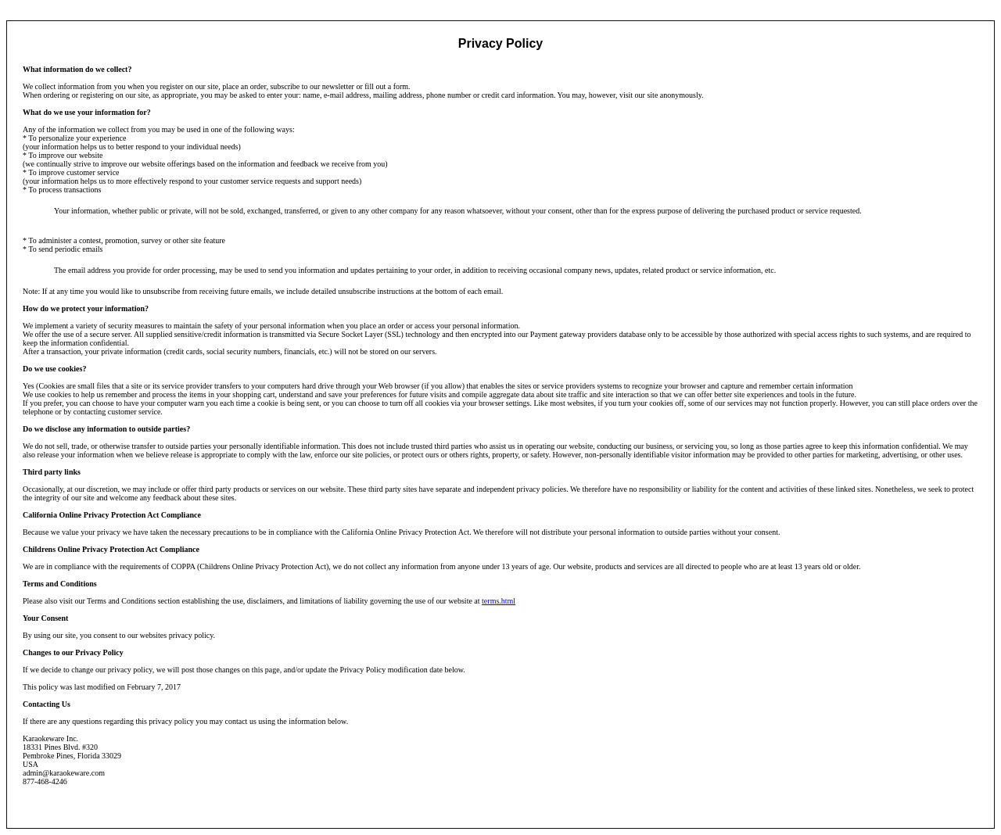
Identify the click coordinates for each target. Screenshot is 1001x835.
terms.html (498, 601)
